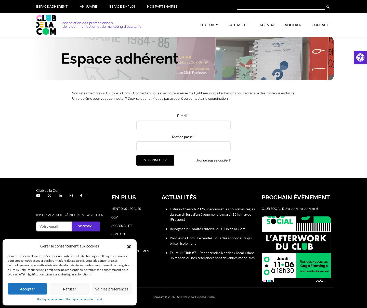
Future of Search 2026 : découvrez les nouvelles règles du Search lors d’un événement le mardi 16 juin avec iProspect (212, 214)
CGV (114, 217)
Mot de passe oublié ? (213, 160)
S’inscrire (86, 226)
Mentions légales (126, 209)
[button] (360, 57)
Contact (320, 25)
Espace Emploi (122, 6)
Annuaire (88, 6)
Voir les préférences (111, 289)
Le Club (207, 25)
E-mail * (183, 115)
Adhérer (293, 25)
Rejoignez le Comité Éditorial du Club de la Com (207, 229)
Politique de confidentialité (84, 299)
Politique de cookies (50, 299)
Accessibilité (122, 226)
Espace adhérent (52, 6)
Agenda (267, 25)
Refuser (69, 289)
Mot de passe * (183, 137)
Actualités (238, 25)
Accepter (27, 289)
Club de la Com (48, 190)
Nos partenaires (162, 6)
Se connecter (155, 160)
